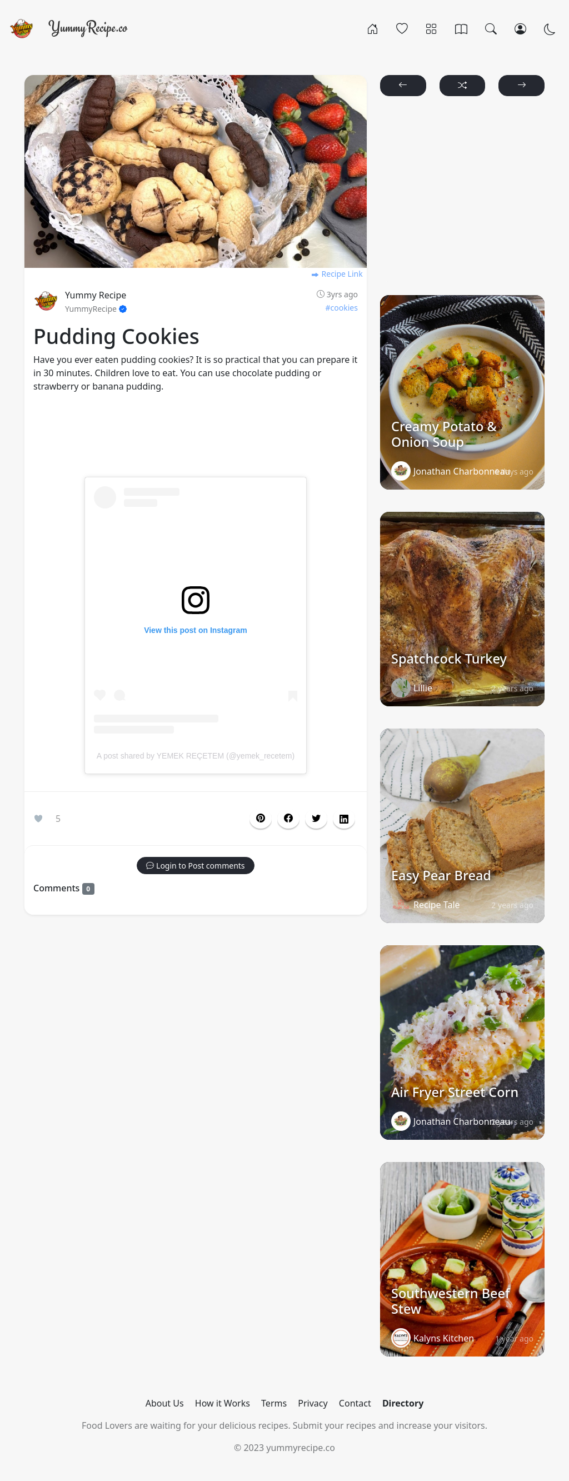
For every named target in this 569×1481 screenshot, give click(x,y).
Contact (355, 1403)
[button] (288, 819)
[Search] (491, 28)
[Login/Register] (520, 28)
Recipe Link (337, 273)
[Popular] (402, 28)
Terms (274, 1403)
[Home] (372, 28)
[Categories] (431, 28)
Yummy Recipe (95, 295)
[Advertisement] (195, 441)
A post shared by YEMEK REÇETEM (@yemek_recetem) (196, 755)
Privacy (312, 1403)
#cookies (342, 307)
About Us (165, 1403)
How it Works (222, 1403)
